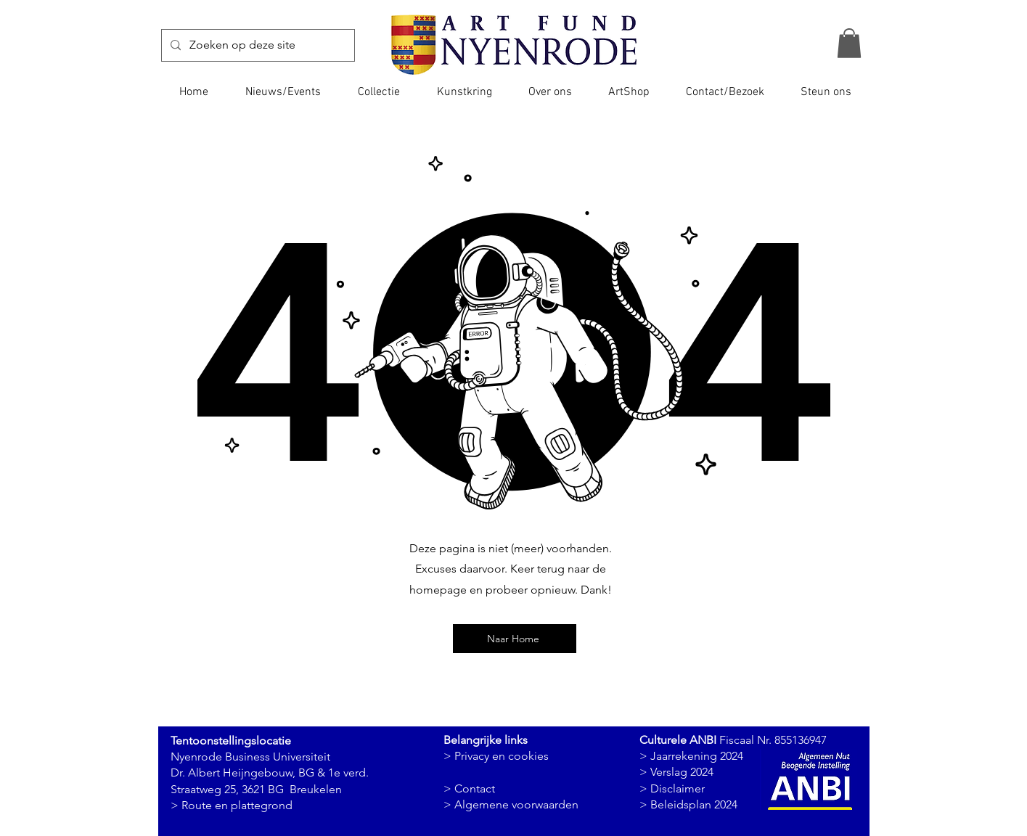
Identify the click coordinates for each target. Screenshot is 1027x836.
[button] (849, 43)
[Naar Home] (514, 638)
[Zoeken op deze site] (256, 45)
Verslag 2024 (681, 772)
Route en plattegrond (236, 805)
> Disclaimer (672, 788)
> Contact (469, 788)
